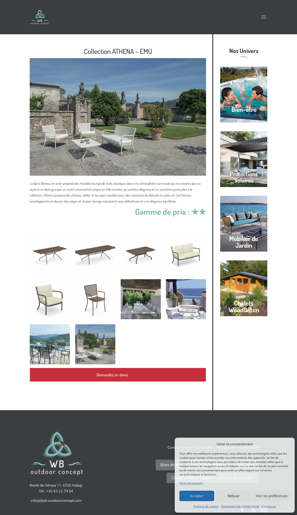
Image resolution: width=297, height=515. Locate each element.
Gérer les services (191, 483)
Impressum (268, 506)
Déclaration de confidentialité (240, 506)
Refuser (234, 495)
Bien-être (169, 465)
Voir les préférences (271, 495)
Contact (174, 447)
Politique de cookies (206, 506)
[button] (287, 444)
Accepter (196, 495)
